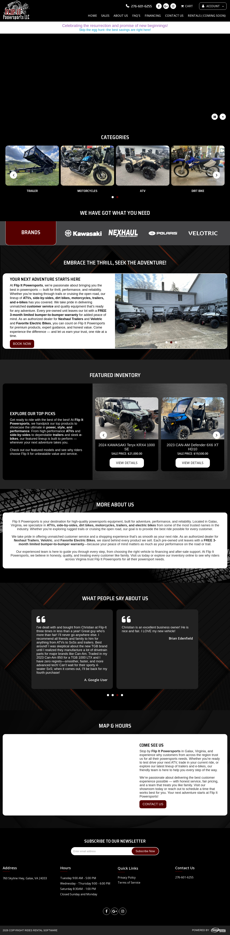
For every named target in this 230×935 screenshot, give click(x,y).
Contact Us (174, 16)
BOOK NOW (22, 344)
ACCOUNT (213, 6)
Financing (153, 16)
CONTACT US (152, 804)
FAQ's (136, 16)
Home (92, 16)
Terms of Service (129, 883)
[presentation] (13, 175)
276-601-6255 (138, 6)
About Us (121, 16)
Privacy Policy (127, 877)
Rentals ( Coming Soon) (207, 16)
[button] (112, 197)
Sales (105, 16)
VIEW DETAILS (126, 463)
